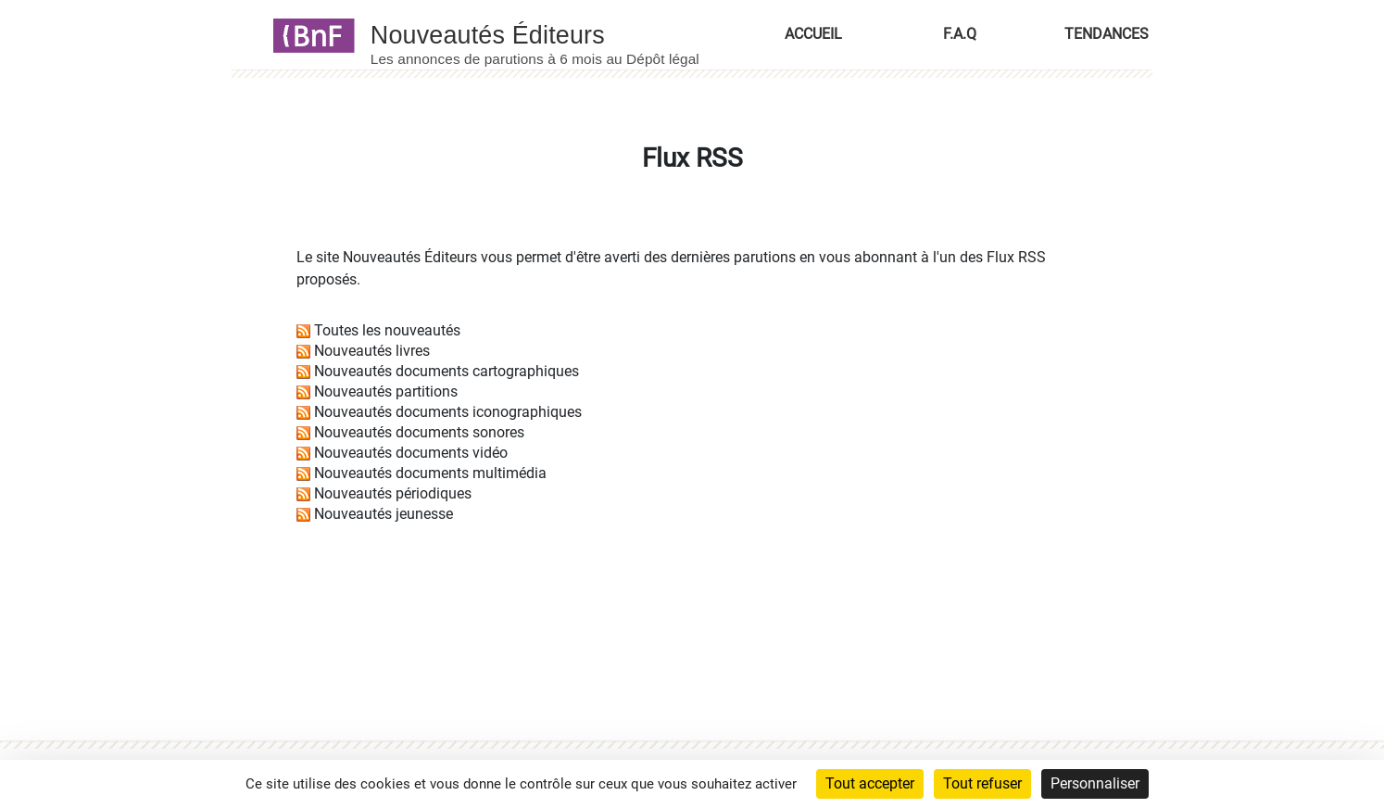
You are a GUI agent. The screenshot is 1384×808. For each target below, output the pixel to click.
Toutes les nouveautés (387, 330)
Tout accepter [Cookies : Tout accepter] (869, 783)
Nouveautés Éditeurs (410, 257)
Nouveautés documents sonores (419, 432)
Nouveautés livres (372, 351)
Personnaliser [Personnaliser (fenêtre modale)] (1095, 783)
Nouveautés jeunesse (383, 514)
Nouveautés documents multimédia (430, 473)
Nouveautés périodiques (393, 493)
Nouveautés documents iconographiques (448, 412)
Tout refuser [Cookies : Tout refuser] (982, 783)
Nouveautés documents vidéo (411, 452)
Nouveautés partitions (386, 391)
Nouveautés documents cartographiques (446, 371)
